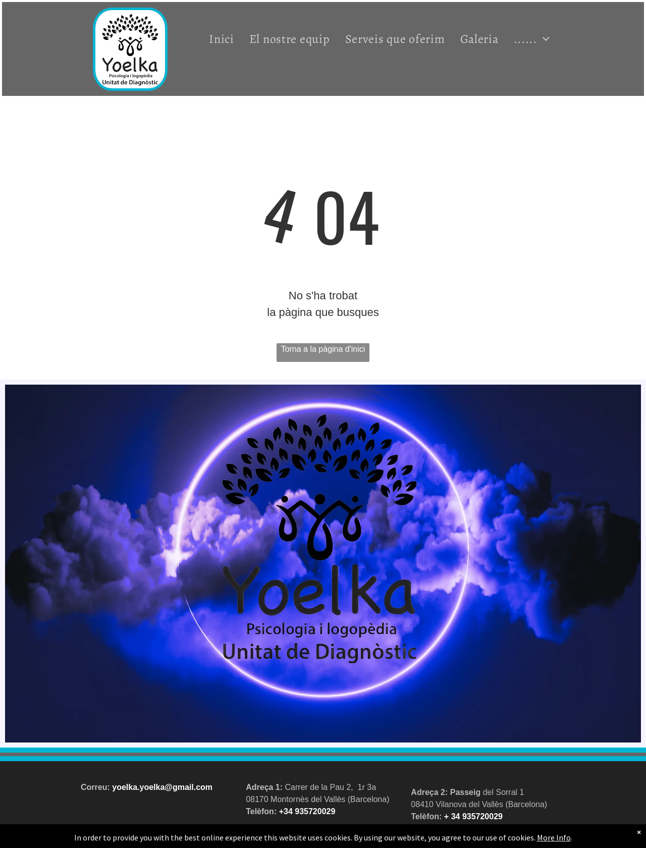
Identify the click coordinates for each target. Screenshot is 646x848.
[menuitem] (221, 38)
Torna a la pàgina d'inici (323, 349)
